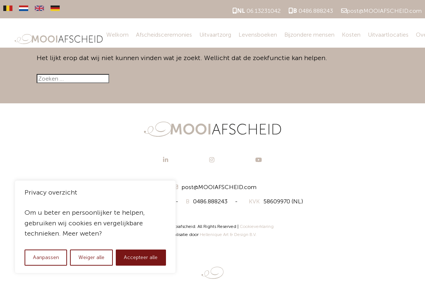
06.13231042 (257, 10)
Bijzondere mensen (309, 34)
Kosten (351, 34)
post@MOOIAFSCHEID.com (381, 10)
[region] (95, 226)
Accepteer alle (141, 257)
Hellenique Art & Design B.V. (228, 234)
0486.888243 (311, 10)
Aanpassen (46, 257)
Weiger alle (91, 257)
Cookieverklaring (257, 226)
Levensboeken (258, 34)
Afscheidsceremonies (164, 34)
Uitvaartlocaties (388, 34)
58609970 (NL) (276, 201)
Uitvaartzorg (215, 34)
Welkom (117, 34)
